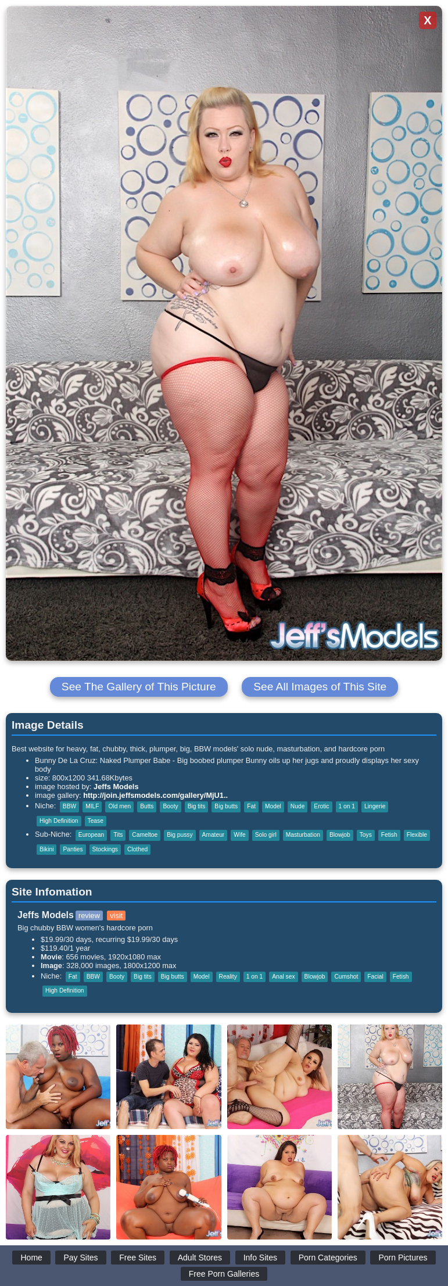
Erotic (321, 806)
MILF (92, 806)
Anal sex (283, 976)
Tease (95, 821)
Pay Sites (80, 1257)
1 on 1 (347, 806)
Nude (297, 806)
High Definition (59, 821)
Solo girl (266, 835)
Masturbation (303, 835)
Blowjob (339, 835)
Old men (119, 806)
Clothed (137, 849)
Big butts (226, 806)
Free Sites (137, 1257)
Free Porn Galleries (224, 1273)
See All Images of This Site (319, 686)
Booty (170, 806)
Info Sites (260, 1257)
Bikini (46, 849)
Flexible (417, 835)
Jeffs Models (116, 786)
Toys (366, 835)
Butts (146, 806)
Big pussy (179, 835)
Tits (118, 835)
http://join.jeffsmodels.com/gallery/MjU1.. (155, 795)
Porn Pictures (402, 1257)
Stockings (105, 849)
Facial (375, 976)
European (91, 835)
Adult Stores (200, 1257)
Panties (73, 849)
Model (273, 806)
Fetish (389, 835)
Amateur (213, 835)
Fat (251, 806)
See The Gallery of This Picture (139, 686)
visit (116, 915)
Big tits (197, 806)
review (89, 915)
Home (31, 1257)
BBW (69, 806)
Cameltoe (144, 835)
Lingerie (374, 806)
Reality (228, 976)
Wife (239, 835)
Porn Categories (328, 1257)
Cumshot (346, 976)
